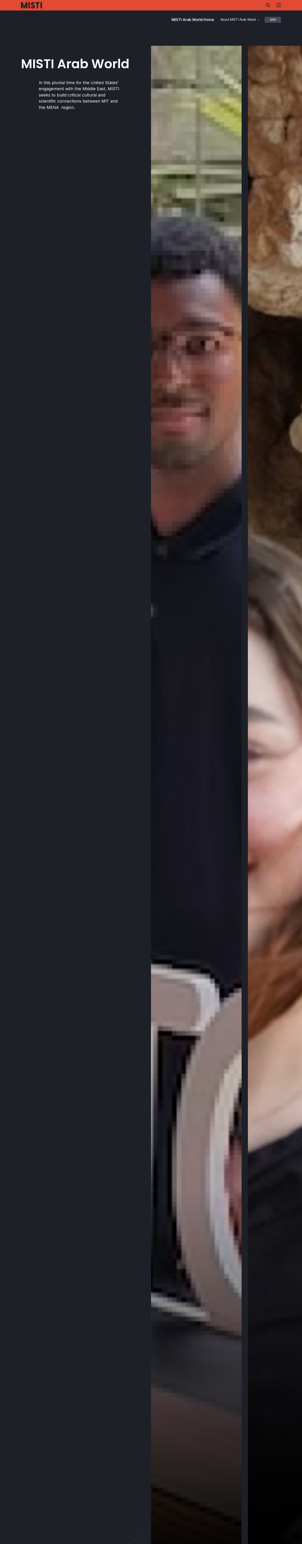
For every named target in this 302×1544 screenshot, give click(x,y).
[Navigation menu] (278, 5)
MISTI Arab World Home (193, 19)
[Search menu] (268, 5)
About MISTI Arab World (238, 20)
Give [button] (273, 19)
